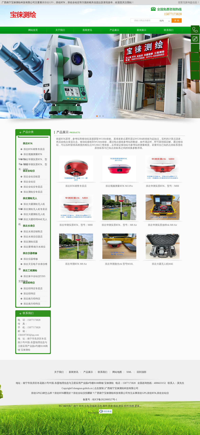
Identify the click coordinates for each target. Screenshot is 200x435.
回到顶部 (141, 372)
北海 (86, 406)
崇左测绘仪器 (31, 241)
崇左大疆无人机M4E (162, 264)
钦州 (81, 406)
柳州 (105, 406)
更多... (138, 406)
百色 (99, 406)
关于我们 (60, 30)
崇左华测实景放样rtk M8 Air (162, 225)
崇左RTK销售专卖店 (34, 149)
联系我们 (168, 30)
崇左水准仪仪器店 (33, 236)
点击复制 (99, 388)
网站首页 (33, 30)
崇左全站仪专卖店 (33, 187)
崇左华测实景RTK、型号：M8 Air (119, 225)
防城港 (93, 406)
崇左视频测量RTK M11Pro (119, 186)
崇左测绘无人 (30, 198)
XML (129, 372)
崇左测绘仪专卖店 (33, 192)
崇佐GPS (49, 2)
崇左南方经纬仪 (32, 298)
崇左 (115, 406)
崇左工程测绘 (30, 270)
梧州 (126, 406)
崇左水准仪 (29, 226)
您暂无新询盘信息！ (188, 2)
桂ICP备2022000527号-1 (104, 399)
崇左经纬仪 (29, 282)
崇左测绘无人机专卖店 (35, 209)
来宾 (121, 406)
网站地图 (117, 372)
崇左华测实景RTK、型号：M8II (162, 186)
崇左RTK (28, 143)
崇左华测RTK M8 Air (76, 264)
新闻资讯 (87, 30)
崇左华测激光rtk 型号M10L (119, 264)
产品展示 (114, 30)
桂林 (131, 406)
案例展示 (141, 30)
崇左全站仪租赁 (32, 176)
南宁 (76, 406)
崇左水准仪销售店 (33, 231)
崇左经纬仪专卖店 (33, 288)
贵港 (110, 406)
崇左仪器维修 (30, 253)
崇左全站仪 (29, 171)
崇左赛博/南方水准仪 (35, 247)
